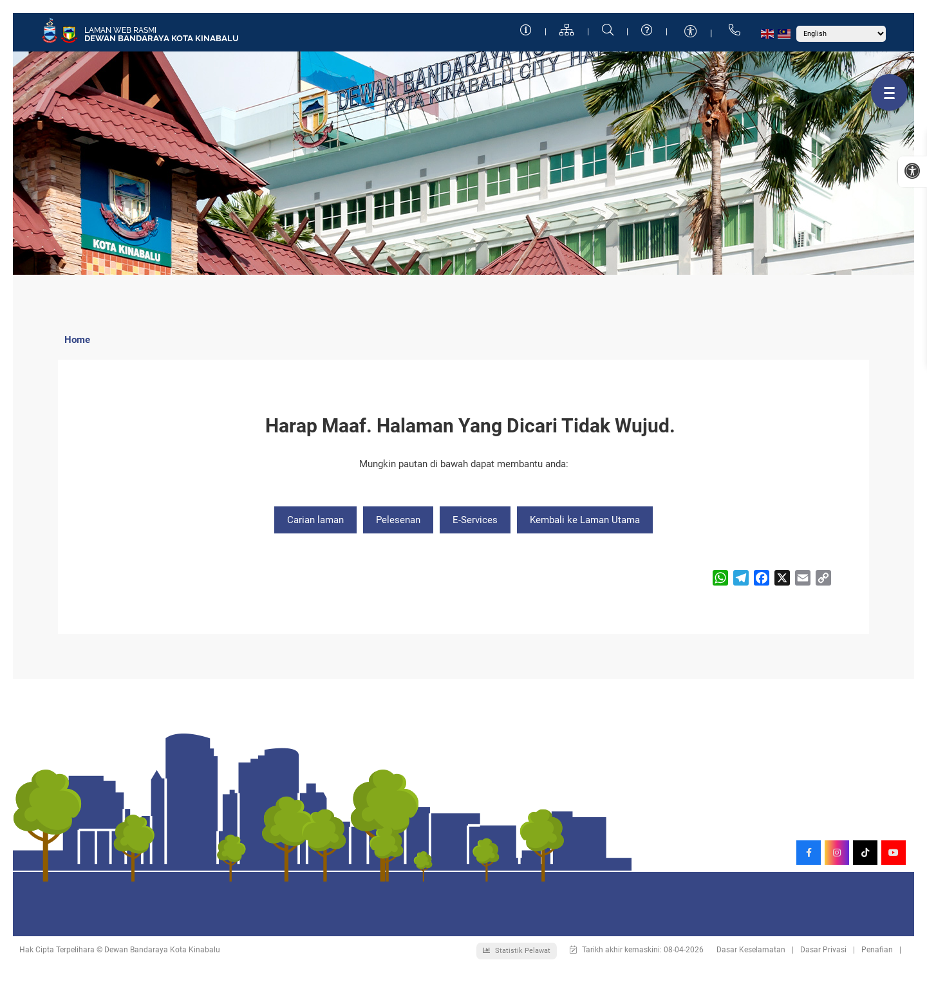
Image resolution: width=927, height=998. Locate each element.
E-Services (475, 520)
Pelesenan (398, 520)
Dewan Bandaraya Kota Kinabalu (161, 38)
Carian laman (315, 520)
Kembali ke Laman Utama (585, 520)
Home (77, 340)
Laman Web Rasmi (120, 30)
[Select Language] (841, 34)
